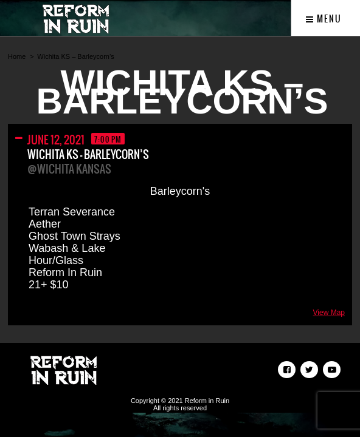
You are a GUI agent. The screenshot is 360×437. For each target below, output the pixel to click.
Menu (324, 18)
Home (17, 56)
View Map (329, 312)
